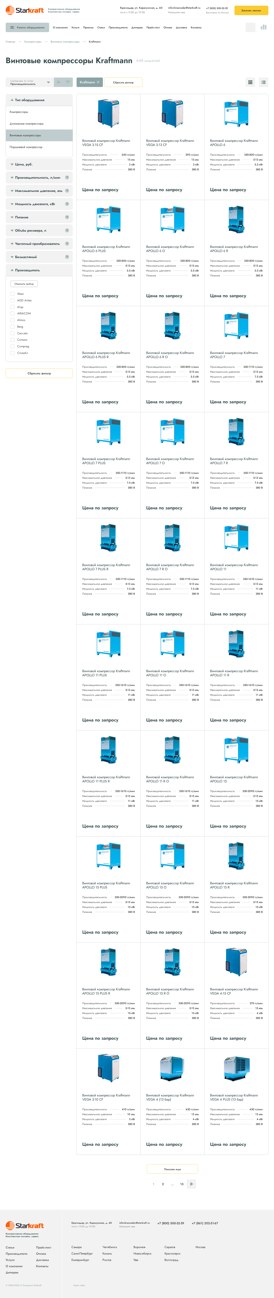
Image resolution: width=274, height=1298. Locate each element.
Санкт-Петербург (82, 1254)
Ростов (106, 1260)
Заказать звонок (251, 10)
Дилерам (137, 27)
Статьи (101, 27)
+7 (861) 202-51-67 (205, 1223)
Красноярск (172, 1254)
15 (182, 1184)
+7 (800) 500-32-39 (217, 8)
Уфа (136, 1260)
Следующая (191, 1184)
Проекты (88, 27)
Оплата (168, 27)
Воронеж (140, 1247)
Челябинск (109, 1247)
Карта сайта (79, 1285)
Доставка (181, 27)
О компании (60, 27)
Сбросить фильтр (123, 82)
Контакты (196, 27)
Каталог (30, 27)
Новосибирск (142, 1254)
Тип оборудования (29, 100)
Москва (200, 1247)
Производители (118, 27)
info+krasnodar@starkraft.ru (184, 8)
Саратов (170, 1247)
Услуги (75, 27)
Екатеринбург (80, 1260)
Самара (76, 1247)
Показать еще (172, 1169)
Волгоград (171, 1260)
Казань (107, 1254)
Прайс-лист (153, 27)
